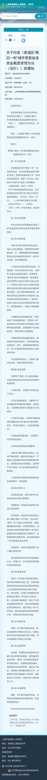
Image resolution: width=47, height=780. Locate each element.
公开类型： (9, 78)
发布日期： (9, 99)
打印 (23, 39)
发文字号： (9, 83)
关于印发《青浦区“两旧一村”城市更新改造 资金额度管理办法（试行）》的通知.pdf (24, 723)
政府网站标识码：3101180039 (15, 775)
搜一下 (41, 16)
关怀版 (41, 8)
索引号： (8, 74)
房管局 (30, 4)
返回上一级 (24, 30)
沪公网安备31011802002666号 (23, 770)
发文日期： (9, 87)
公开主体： (9, 92)
